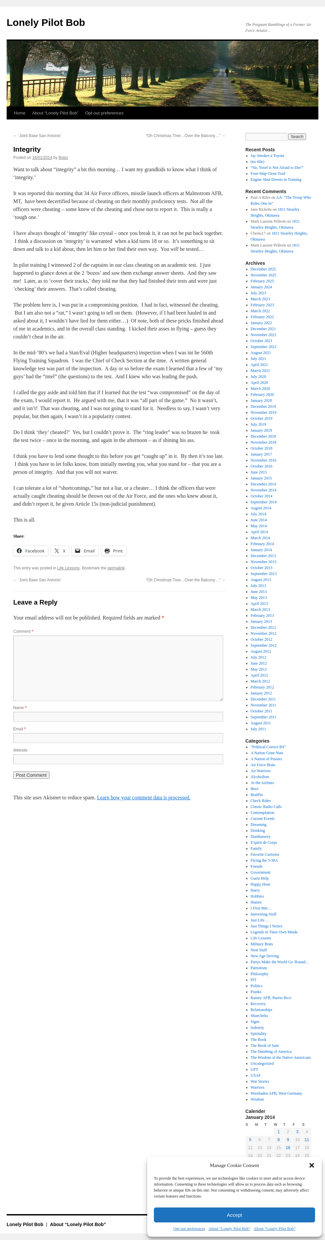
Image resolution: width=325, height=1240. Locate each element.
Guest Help (260, 878)
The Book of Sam (265, 1045)
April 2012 (259, 675)
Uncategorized (262, 1063)
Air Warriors (261, 770)
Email (19, 729)
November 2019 (264, 412)
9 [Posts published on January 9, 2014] (288, 1139)
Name (20, 707)
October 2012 (262, 639)
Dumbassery (261, 836)
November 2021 (264, 334)
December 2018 (263, 436)
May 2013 (259, 597)
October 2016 (262, 466)
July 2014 (258, 514)
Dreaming (259, 824)
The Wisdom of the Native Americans (281, 1057)
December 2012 (263, 627)
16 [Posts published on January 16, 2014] (288, 1147)
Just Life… (260, 920)
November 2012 (264, 633)
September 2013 (264, 573)
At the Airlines (262, 782)
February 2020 (262, 394)
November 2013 (264, 561)
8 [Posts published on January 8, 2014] (279, 1139)
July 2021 (258, 358)
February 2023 (262, 305)
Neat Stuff (259, 950)
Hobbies (257, 896)
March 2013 (260, 609)
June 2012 (259, 663)
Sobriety (257, 1027)
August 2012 (261, 651)
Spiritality (259, 1033)
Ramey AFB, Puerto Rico (271, 997)
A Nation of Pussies (266, 759)
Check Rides (261, 800)
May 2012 (259, 669)
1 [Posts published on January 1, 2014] (279, 1132)
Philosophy (260, 974)
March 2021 (260, 370)
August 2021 (261, 352)
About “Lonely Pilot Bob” (229, 1228)
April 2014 (259, 532)
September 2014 (264, 502)
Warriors (258, 1087)
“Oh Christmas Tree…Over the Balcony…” (186, 135)
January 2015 (261, 478)
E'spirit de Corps (264, 842)
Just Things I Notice (267, 926)
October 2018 (262, 448)
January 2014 (261, 549)
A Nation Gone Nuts (267, 753)
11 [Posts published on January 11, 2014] (307, 1139)
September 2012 (264, 645)
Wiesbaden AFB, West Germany (276, 1093)
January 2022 (261, 323)
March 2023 (260, 299)
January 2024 (261, 287)
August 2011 (261, 723)
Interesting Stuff (264, 914)
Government (261, 872)
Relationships (261, 1009)
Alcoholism (260, 776)
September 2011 (264, 717)
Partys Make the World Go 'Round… (280, 962)
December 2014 (263, 484)
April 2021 (259, 364)
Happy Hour (261, 884)
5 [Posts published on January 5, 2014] (250, 1139)
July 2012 (258, 657)
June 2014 (259, 520)
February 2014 (262, 544)
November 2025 (264, 275)
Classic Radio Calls (266, 806)
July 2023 (258, 293)
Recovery (258, 1003)
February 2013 (262, 615)
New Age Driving (265, 956)
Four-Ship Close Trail (268, 173)
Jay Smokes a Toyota (267, 155)
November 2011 (263, 705)
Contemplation (262, 812)
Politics (257, 986)
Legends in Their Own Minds (274, 932)
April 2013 (259, 603)
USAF (256, 1075)
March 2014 (260, 538)
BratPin (257, 794)
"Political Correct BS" (268, 747)
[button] (311, 1165)
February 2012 (262, 687)
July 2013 (258, 585)
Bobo (63, 157)
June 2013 (259, 591)
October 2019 (262, 418)
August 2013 (261, 579)
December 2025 (263, 269)
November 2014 (264, 490)
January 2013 (261, 621)
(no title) (258, 161)
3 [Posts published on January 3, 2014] (297, 1132)
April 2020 (259, 382)
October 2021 (262, 340)
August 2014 (261, 508)
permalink (116, 568)
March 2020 (260, 388)
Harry (255, 890)
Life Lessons (68, 568)
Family (256, 848)
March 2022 (260, 311)
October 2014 (262, 496)
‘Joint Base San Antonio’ (37, 135)
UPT (254, 1069)
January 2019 (261, 430)
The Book (259, 1039)
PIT (254, 980)
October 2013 (262, 567)
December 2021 (263, 329)
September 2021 (264, 346)
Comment (23, 631)
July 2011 (258, 729)
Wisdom (257, 1099)
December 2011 (263, 699)
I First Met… (261, 908)
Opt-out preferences (189, 1228)
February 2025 (262, 281)
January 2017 (261, 454)
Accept (234, 1215)
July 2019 (258, 424)
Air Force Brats (263, 765)
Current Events (263, 818)
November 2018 (264, 442)
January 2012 (261, 693)
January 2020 (261, 400)
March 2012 (260, 681)
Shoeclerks (259, 1015)
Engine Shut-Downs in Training (276, 179)
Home (20, 112)
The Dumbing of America (271, 1051)
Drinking (258, 830)
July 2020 (258, 376)
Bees (254, 788)
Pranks (256, 991)
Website (20, 750)
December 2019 (263, 406)
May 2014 (259, 526)
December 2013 (263, 555)
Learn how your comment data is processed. (143, 797)
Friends (257, 866)
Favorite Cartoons (265, 854)
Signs (255, 1021)
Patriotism (259, 968)
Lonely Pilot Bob (46, 22)
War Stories (260, 1081)
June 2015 (259, 472)
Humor (256, 902)
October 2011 (261, 711)
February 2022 (262, 317)
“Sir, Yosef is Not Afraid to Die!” (277, 167)
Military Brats (262, 944)
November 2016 (264, 460)
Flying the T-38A (264, 860)
